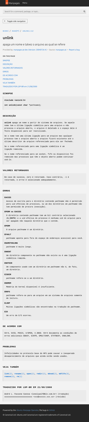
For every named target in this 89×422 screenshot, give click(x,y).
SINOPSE (6, 60)
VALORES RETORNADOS (13, 68)
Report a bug (74, 50)
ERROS (5, 72)
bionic (6, 31)
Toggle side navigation (16, 21)
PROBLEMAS (8, 79)
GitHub (52, 410)
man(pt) (15, 31)
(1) (19, 377)
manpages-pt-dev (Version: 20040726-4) (30, 50)
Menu (24, 3)
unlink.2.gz (28, 31)
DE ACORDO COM (10, 75)
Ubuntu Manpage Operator (27, 410)
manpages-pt (61, 50)
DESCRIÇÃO (8, 64)
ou (12, 212)
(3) (64, 374)
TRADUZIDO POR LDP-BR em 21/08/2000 (20, 86)
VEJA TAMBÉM (9, 83)
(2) (8, 374)
